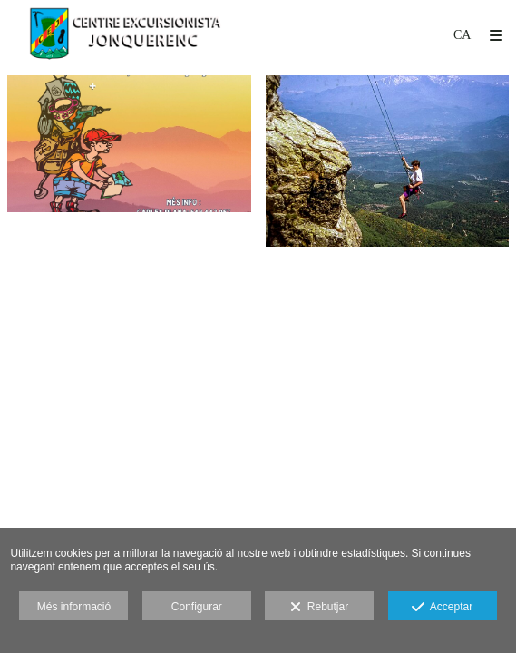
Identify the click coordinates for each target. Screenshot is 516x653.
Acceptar (442, 607)
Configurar (196, 606)
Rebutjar (319, 607)
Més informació (74, 606)
